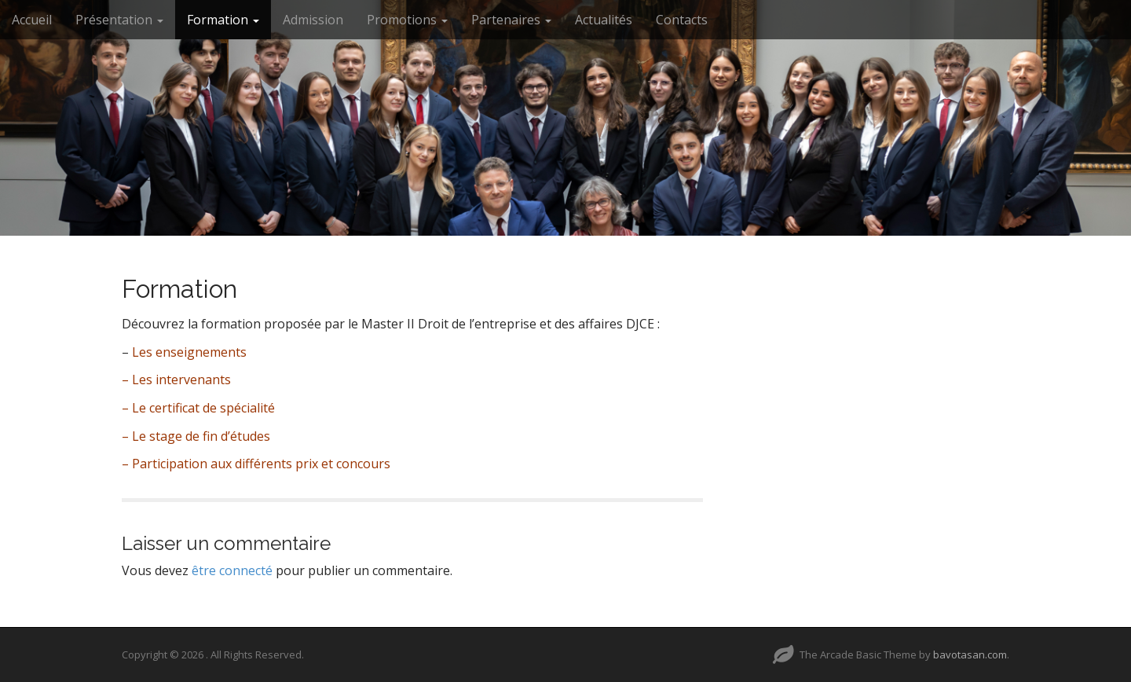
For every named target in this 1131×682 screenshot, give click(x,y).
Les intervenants (181, 379)
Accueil (32, 19)
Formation (223, 19)
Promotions (407, 19)
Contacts (682, 19)
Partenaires (511, 19)
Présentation (119, 19)
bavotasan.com (970, 654)
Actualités (603, 19)
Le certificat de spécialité (203, 407)
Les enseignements (189, 352)
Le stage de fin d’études (201, 436)
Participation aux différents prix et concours (261, 463)
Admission (313, 19)
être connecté (232, 570)
